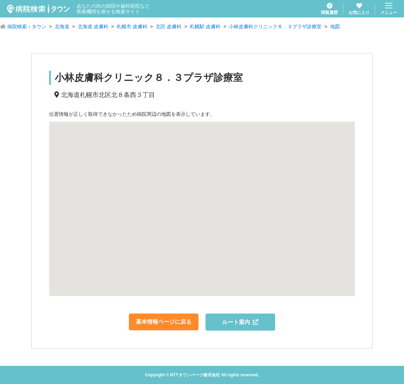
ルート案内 (240, 322)
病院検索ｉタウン (26, 26)
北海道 (62, 26)
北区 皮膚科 (168, 26)
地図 (335, 26)
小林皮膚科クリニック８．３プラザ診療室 (275, 26)
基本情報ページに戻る (164, 322)
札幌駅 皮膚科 (205, 26)
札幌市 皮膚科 (132, 26)
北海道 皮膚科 (93, 26)
